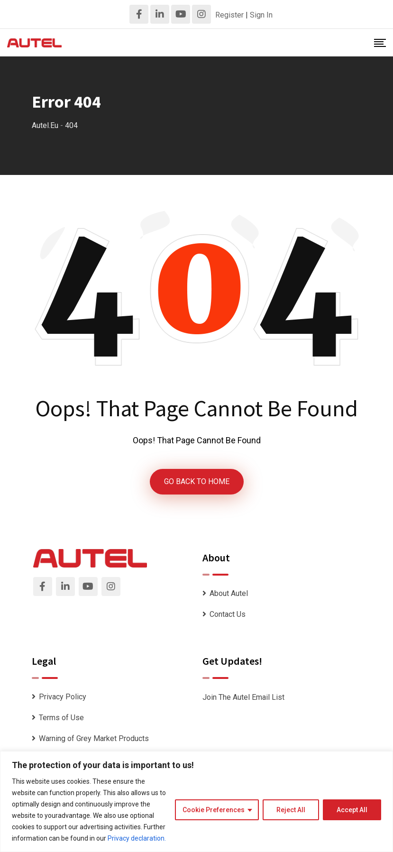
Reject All (290, 810)
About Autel (229, 593)
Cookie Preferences (214, 810)
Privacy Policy (62, 696)
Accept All (352, 810)
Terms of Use (61, 717)
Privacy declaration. (137, 838)
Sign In (261, 14)
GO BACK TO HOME (196, 481)
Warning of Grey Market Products (94, 738)
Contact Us (228, 614)
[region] (196, 801)
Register (229, 14)
